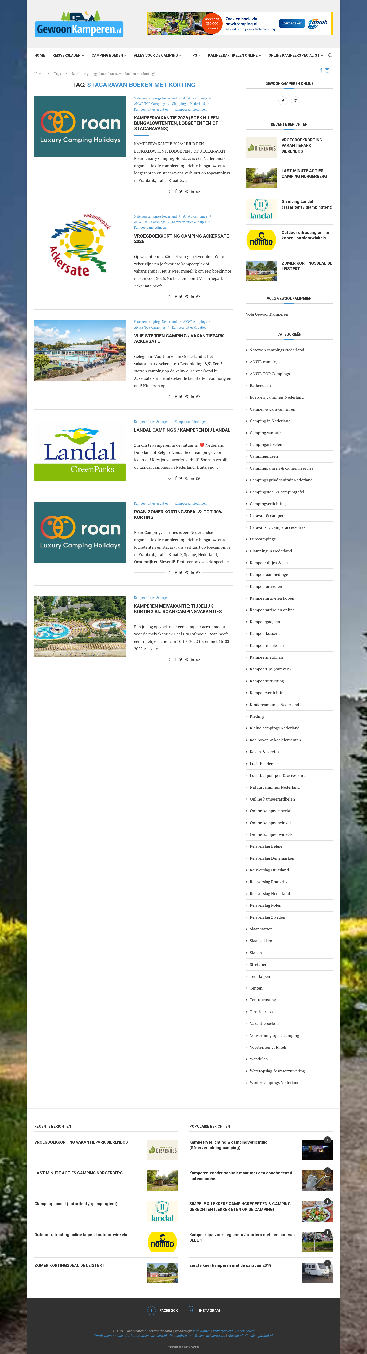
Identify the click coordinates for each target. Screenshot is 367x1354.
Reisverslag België (266, 846)
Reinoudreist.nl (180, 1335)
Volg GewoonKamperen (267, 314)
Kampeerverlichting (268, 692)
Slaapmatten (261, 929)
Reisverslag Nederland (270, 893)
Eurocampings (263, 539)
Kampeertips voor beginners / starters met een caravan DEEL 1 (235, 1237)
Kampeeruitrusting (267, 681)
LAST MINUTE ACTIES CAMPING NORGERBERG (304, 173)
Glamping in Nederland (190, 104)
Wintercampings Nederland (274, 1082)
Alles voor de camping (156, 55)
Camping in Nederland (270, 421)
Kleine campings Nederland (275, 728)
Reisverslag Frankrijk (268, 881)
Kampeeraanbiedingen (192, 109)
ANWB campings (197, 98)
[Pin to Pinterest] (186, 191)
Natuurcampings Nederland (275, 787)
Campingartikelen (266, 444)
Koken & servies (264, 751)
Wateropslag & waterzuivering (277, 1071)
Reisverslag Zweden (267, 917)
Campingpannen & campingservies (281, 468)
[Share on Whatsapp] (198, 191)
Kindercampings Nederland (274, 704)
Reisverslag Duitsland (269, 870)
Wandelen (259, 1059)
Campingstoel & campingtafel (277, 492)
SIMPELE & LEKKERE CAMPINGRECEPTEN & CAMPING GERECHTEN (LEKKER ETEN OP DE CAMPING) (240, 1206)
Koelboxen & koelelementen (275, 740)
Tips (193, 55)
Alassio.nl (235, 1335)
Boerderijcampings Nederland (277, 397)
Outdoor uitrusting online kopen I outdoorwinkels (306, 235)
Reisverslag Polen (265, 905)
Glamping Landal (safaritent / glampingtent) (297, 207)
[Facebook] (321, 70)
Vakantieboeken (264, 1023)
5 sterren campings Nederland (156, 98)
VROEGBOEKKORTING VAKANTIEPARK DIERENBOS (302, 146)
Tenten (256, 988)
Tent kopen (260, 976)
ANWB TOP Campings (150, 104)
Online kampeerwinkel (270, 822)
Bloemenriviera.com (210, 1335)
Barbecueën (260, 385)
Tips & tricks (261, 1011)
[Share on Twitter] (181, 191)
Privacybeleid (223, 1330)
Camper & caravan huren (272, 409)
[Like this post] (169, 191)
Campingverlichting (268, 503)
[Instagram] (327, 70)
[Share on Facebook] (176, 191)
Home (39, 55)
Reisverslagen (67, 55)
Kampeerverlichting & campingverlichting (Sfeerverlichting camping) (229, 1145)
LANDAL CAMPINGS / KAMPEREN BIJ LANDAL (182, 430)
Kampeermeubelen (267, 645)
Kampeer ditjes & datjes (151, 109)
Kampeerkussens (265, 633)
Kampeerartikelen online (233, 55)
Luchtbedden (261, 763)
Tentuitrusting (263, 1000)
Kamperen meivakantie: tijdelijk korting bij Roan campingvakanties (178, 608)
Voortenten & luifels (268, 1047)
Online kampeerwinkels (271, 834)
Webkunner (201, 1330)
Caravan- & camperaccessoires (277, 527)
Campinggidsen (264, 456)
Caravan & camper (267, 515)
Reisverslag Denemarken (272, 858)
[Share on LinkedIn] (192, 191)
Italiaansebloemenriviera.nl (146, 1335)
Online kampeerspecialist (294, 55)
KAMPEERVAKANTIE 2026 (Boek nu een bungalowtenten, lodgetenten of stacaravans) (176, 123)
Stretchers (259, 964)
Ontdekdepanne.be (108, 1335)
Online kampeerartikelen (272, 799)
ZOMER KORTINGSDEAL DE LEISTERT (304, 266)
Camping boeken (107, 55)
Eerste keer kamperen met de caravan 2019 (231, 1265)
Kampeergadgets (265, 622)
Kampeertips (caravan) (270, 669)
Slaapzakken (261, 940)
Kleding (257, 716)
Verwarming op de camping (274, 1035)
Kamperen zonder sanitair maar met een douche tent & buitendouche (242, 1176)
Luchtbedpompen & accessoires (278, 775)
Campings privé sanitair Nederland (281, 480)
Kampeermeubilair (266, 657)
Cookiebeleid (245, 1330)
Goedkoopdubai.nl (259, 1335)
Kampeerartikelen (266, 586)
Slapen (256, 952)
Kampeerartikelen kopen (272, 598)
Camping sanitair (265, 433)
